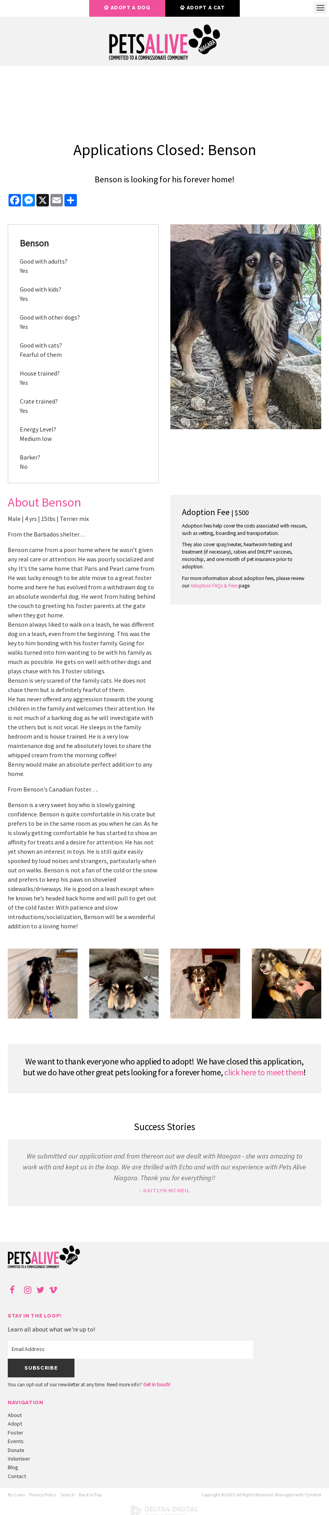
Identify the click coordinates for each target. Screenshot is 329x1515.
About (15, 1415)
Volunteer (19, 1458)
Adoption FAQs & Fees (213, 585)
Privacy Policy (42, 1495)
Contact (17, 1476)
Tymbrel (313, 1495)
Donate (16, 1450)
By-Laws (16, 1495)
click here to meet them (263, 1072)
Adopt (15, 1423)
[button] (43, 1016)
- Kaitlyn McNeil (164, 1190)
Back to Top (90, 1495)
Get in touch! (156, 1384)
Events (16, 1441)
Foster (15, 1432)
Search (67, 1495)
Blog (13, 1467)
